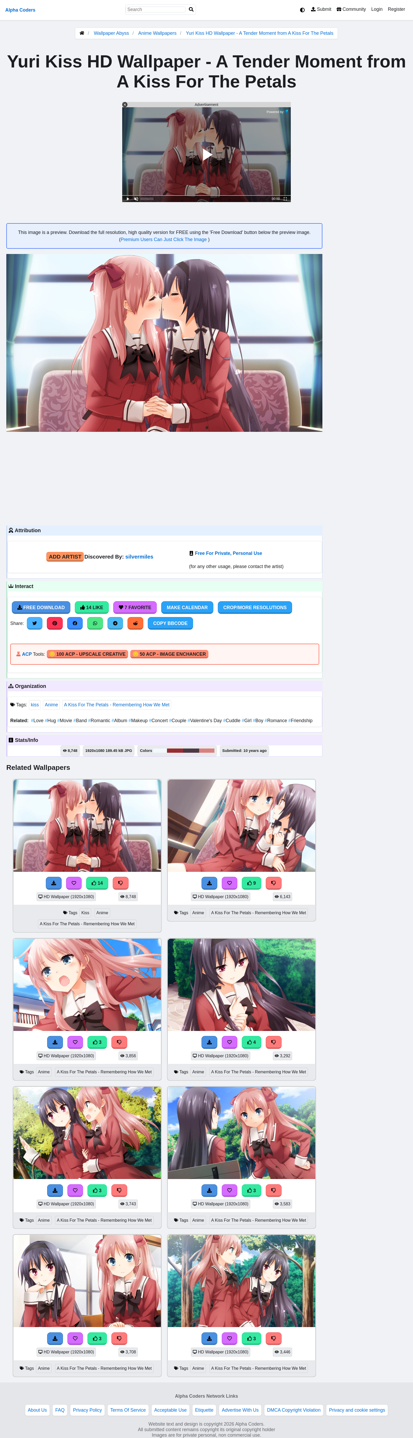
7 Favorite (135, 607)
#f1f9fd (160, 751)
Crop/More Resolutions (255, 607)
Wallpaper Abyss (111, 33)
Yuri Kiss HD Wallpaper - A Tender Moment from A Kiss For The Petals (259, 33)
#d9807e (206, 751)
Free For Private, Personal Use (228, 553)
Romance (276, 720)
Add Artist (65, 557)
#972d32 (175, 751)
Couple (178, 720)
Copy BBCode (170, 623)
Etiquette (204, 1410)
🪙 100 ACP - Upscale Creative (87, 654)
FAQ (60, 1410)
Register (396, 9)
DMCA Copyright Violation (294, 1410)
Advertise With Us (240, 1410)
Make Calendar (187, 607)
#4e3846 (191, 751)
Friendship (300, 720)
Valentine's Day (205, 720)
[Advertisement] (164, 478)
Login (376, 9)
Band (80, 720)
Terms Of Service (128, 1410)
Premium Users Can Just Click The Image (164, 239)
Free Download (41, 607)
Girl (247, 720)
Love (38, 720)
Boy (259, 720)
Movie (65, 720)
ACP (27, 654)
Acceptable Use (170, 1410)
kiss (35, 704)
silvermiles (139, 557)
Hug (51, 720)
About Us (37, 1410)
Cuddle (232, 720)
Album (120, 720)
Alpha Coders (20, 10)
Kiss (85, 913)
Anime (51, 704)
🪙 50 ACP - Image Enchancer (169, 654)
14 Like (91, 607)
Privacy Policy (87, 1410)
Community (351, 9)
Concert (159, 720)
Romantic (100, 720)
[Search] (191, 9)
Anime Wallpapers (158, 33)
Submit (321, 9)
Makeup (139, 720)
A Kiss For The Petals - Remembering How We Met (116, 704)
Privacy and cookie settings (357, 1410)
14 (97, 883)
